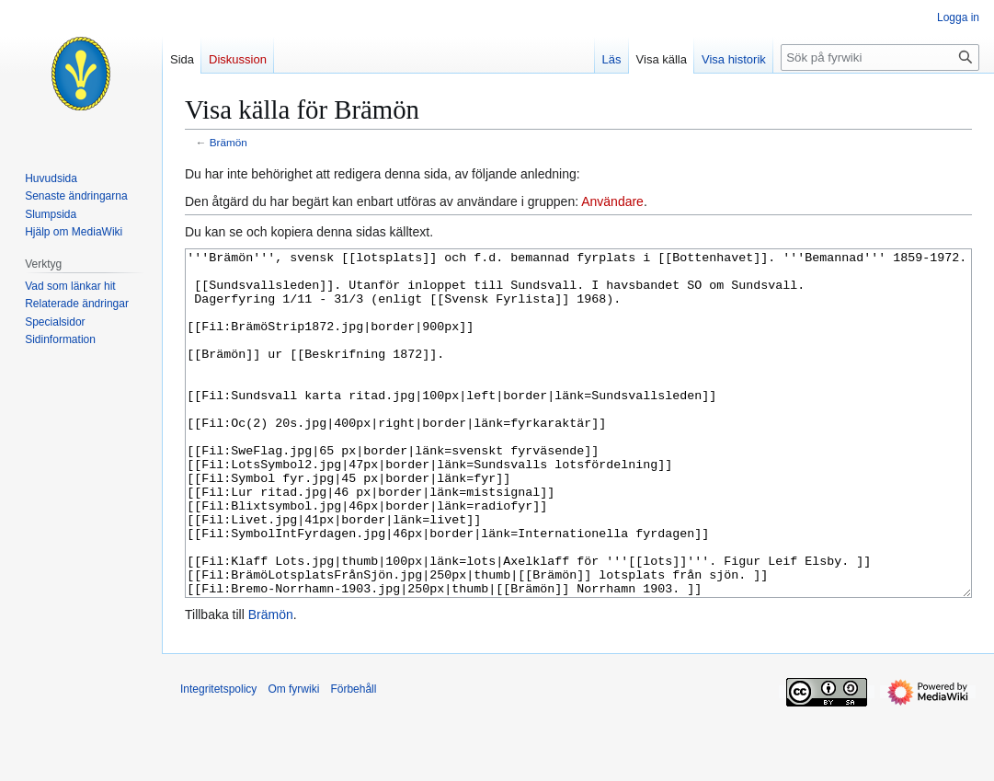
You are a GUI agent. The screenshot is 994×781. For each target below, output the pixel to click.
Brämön (228, 142)
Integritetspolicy (218, 758)
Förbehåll (353, 758)
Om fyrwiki (293, 758)
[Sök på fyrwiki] (880, 57)
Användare (612, 201)
